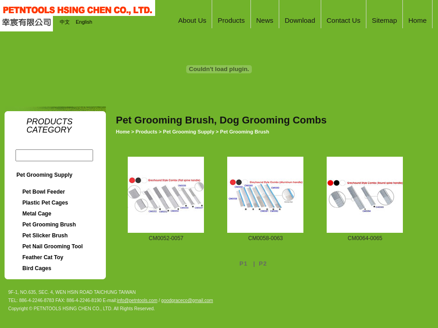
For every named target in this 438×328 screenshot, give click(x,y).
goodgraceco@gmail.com (187, 300)
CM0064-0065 (365, 238)
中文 (65, 22)
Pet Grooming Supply (44, 175)
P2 (263, 263)
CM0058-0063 (265, 238)
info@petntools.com (137, 300)
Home (123, 131)
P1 (245, 263)
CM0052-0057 (166, 238)
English (84, 22)
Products (146, 131)
